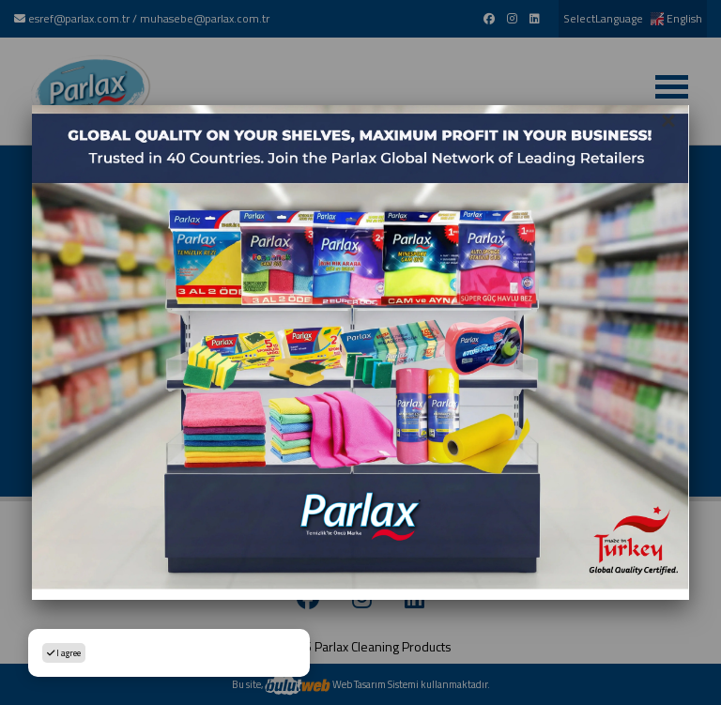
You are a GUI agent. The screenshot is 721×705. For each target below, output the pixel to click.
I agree (64, 653)
